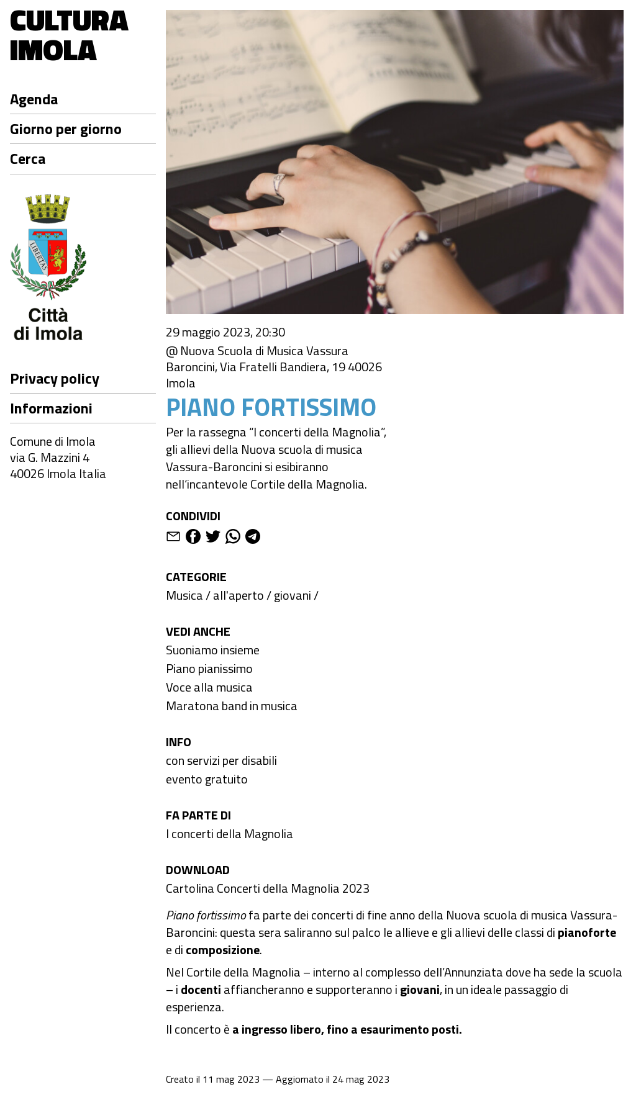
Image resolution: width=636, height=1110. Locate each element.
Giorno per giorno (66, 128)
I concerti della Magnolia (229, 833)
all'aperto (238, 595)
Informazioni (51, 408)
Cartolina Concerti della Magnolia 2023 (268, 888)
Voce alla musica (209, 687)
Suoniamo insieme (213, 649)
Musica (184, 595)
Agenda (34, 99)
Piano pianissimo (209, 668)
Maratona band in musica (232, 705)
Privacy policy (54, 378)
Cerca (27, 158)
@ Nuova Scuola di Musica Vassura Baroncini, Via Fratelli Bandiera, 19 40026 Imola (274, 367)
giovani (292, 595)
